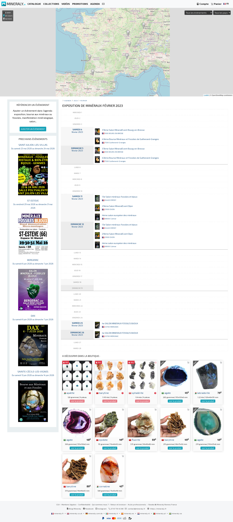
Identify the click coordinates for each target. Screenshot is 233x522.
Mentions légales (69, 504)
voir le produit (77, 401)
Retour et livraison (118, 504)
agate (166, 392)
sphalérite (136, 392)
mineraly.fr (57, 513)
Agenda (67, 100)
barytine (102, 392)
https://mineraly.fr (158, 509)
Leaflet (206, 95)
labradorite (202, 392)
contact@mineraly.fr (136, 509)
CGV (58, 504)
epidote (102, 439)
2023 (76, 100)
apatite (68, 392)
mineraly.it (112, 513)
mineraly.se (175, 513)
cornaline (103, 486)
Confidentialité (84, 504)
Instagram (101, 509)
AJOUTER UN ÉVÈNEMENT (33, 129)
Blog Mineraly (74, 509)
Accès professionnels (137, 504)
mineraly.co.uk (75, 513)
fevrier (83, 100)
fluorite (134, 439)
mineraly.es (127, 513)
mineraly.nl (143, 513)
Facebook (88, 509)
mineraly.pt (159, 513)
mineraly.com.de (94, 513)
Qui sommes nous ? (100, 504)
